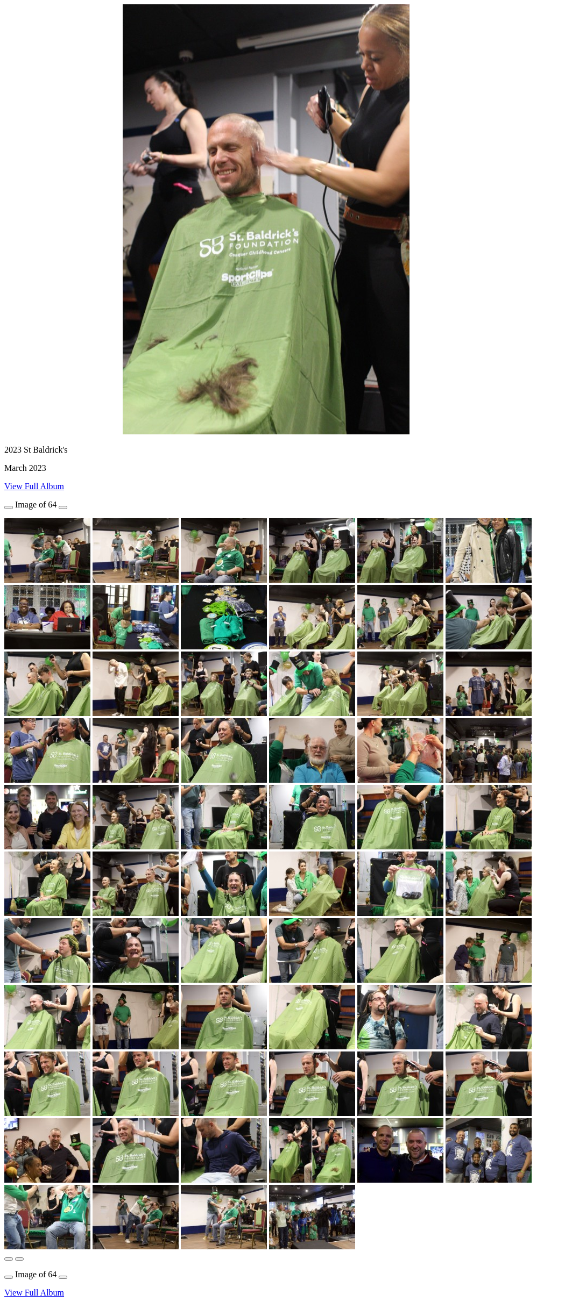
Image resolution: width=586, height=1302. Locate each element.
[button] (8, 1259)
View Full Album (34, 486)
